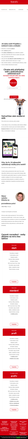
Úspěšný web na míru (12, 9)
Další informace (23, 437)
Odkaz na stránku (23, 434)
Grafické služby (20, 9)
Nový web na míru (4, 9)
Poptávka (14, 281)
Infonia (15, 2)
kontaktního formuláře (19, 99)
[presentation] (13, 92)
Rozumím (18, 437)
